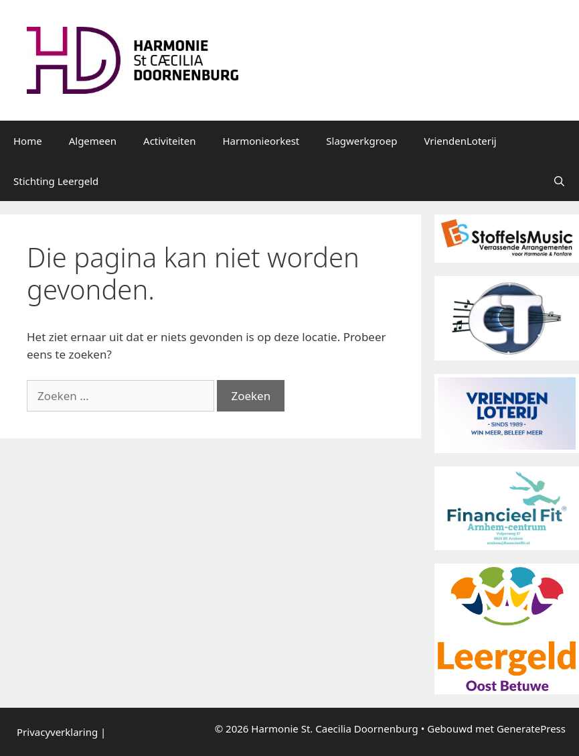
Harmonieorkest (261, 140)
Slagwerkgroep (361, 140)
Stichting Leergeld (55, 181)
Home (27, 140)
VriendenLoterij (460, 140)
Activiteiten (169, 140)
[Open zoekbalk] (559, 181)
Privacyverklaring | (61, 732)
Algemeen (92, 140)
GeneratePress (531, 728)
